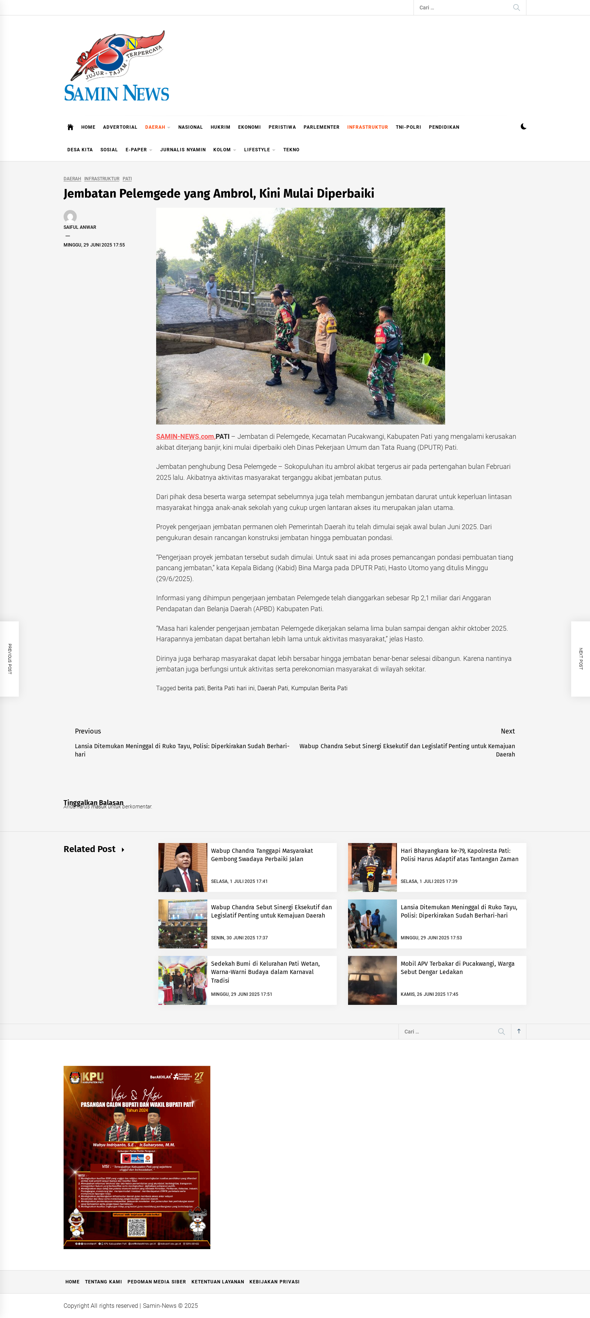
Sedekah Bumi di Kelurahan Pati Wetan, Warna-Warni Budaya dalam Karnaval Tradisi (265, 972)
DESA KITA (80, 149)
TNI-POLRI (408, 127)
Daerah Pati (272, 688)
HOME (88, 127)
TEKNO (291, 149)
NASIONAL (190, 127)
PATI (127, 179)
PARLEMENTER (322, 127)
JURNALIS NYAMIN (182, 149)
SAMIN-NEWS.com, (186, 436)
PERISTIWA (282, 127)
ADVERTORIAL (120, 127)
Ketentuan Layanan (218, 1282)
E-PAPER (139, 150)
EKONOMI (249, 127)
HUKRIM (221, 127)
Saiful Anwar (80, 227)
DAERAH (158, 127)
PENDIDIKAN (444, 127)
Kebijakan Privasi (274, 1282)
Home (72, 1282)
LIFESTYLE (260, 150)
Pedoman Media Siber (157, 1282)
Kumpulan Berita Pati (319, 688)
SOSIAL (109, 149)
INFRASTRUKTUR (367, 127)
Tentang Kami (103, 1282)
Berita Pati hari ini (231, 688)
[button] (523, 127)
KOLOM (225, 150)
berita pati (191, 688)
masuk (99, 807)
